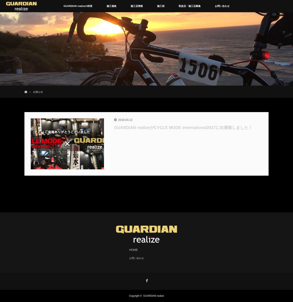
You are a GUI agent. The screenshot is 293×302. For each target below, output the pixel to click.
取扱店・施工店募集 (190, 6)
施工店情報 (137, 6)
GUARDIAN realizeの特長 (77, 6)
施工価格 (111, 6)
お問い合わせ (222, 6)
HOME (133, 249)
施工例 (160, 6)
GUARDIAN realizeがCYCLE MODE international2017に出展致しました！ (183, 127)
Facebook (146, 280)
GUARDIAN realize (153, 295)
